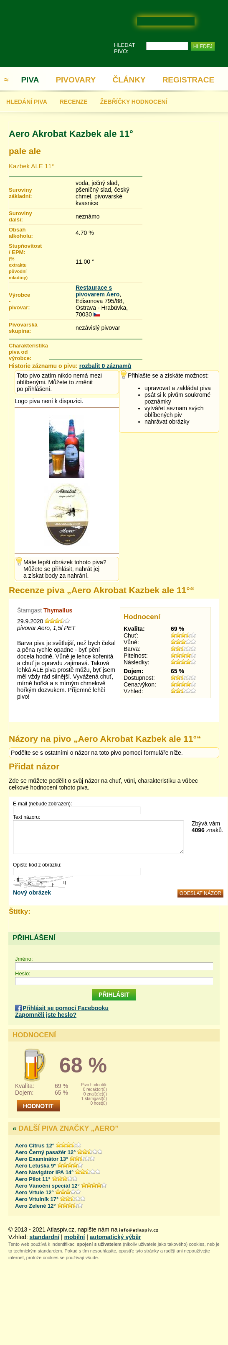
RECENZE (74, 101)
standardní (45, 1237)
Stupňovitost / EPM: (18, 261)
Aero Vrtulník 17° (36, 1199)
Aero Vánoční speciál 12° (47, 1186)
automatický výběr (115, 1237)
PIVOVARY (76, 79)
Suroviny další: (18, 216)
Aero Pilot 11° (33, 1179)
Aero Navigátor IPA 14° (44, 1172)
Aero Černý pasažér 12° (45, 1152)
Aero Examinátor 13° (41, 1159)
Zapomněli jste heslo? (45, 1014)
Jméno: (24, 959)
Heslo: (22, 973)
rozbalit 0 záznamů (105, 366)
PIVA (30, 79)
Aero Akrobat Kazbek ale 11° (71, 134)
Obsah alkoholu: (18, 232)
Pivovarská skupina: (18, 327)
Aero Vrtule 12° (34, 1192)
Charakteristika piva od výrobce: (28, 351)
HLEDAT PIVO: (124, 48)
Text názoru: (26, 817)
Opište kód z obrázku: (37, 865)
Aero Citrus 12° (34, 1145)
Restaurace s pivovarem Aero (97, 291)
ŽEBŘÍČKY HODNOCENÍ (133, 101)
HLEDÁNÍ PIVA (26, 101)
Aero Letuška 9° (35, 1165)
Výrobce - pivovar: (18, 301)
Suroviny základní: (18, 193)
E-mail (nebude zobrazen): (42, 804)
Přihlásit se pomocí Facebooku (66, 1008)
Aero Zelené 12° (35, 1206)
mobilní (74, 1237)
